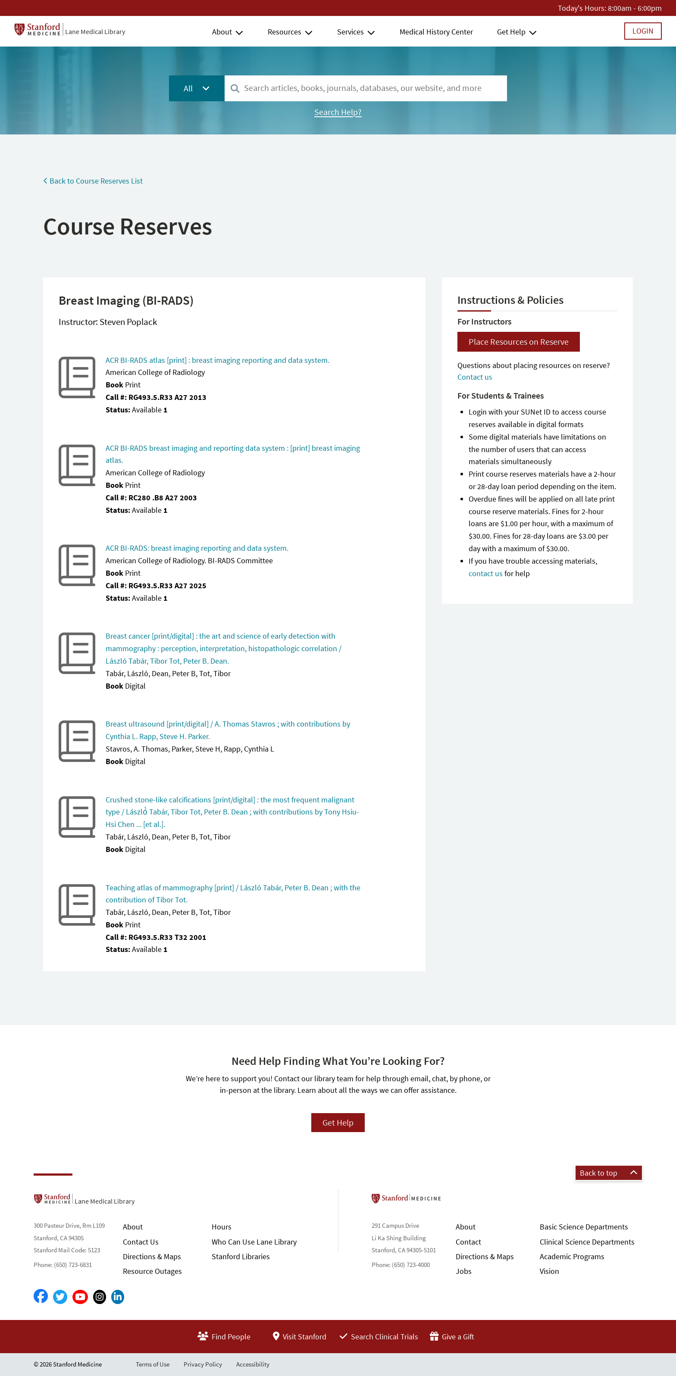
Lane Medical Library (95, 31)
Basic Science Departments (584, 1227)
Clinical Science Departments (587, 1242)
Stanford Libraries (241, 1256)
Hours (222, 1227)
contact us (486, 573)
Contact (468, 1242)
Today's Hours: (582, 8)
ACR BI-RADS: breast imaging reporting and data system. (197, 548)
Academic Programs (572, 1256)
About (222, 32)
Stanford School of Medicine (456, 1201)
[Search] (235, 89)
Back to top (609, 1173)
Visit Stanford (299, 1337)
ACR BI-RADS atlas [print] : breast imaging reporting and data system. (217, 360)
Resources (284, 32)
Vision (549, 1271)
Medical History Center (436, 32)
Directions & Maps (152, 1256)
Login (643, 31)
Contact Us (141, 1242)
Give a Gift (452, 1337)
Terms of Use (152, 1364)
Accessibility (252, 1364)
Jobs (464, 1271)
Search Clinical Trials (379, 1337)
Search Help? (338, 112)
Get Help (511, 32)
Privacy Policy (203, 1364)
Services (350, 32)
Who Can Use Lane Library (254, 1242)
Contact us (474, 377)
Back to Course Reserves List (93, 181)
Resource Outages (152, 1271)
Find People (223, 1337)
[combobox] (366, 88)
